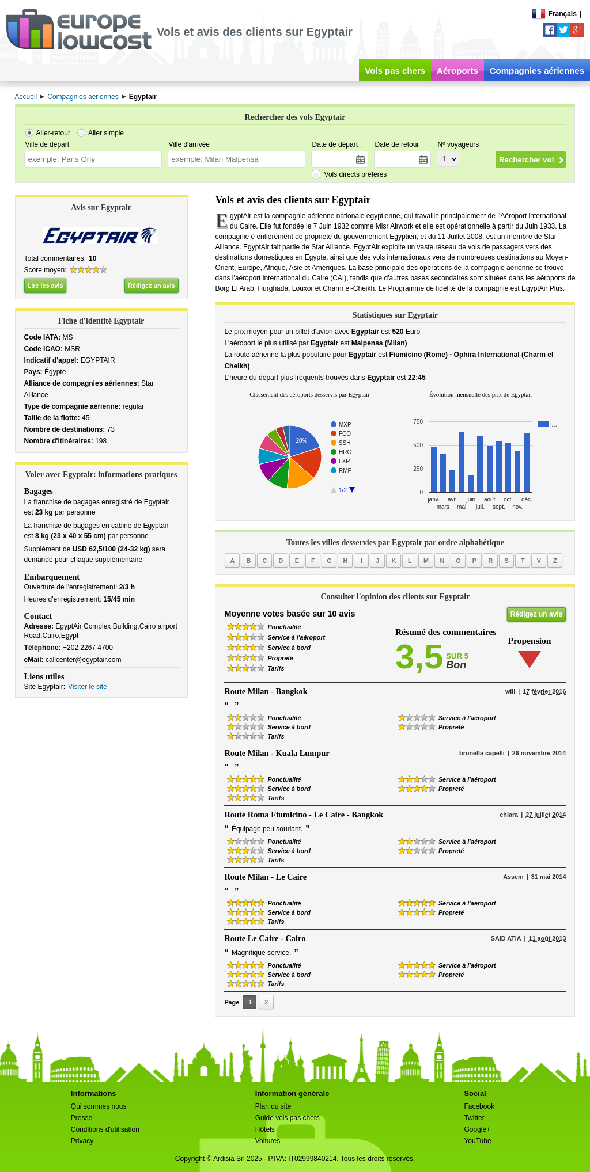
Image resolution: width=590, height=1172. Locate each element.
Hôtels (265, 1129)
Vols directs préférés (355, 174)
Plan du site (273, 1106)
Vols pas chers (395, 70)
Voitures (267, 1141)
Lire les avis (45, 285)
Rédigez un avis (151, 285)
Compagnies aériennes (537, 70)
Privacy (82, 1141)
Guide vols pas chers (287, 1118)
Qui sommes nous (99, 1106)
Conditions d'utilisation (105, 1129)
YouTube (477, 1141)
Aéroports (457, 70)
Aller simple (106, 133)
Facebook (479, 1106)
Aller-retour (53, 133)
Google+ (477, 1129)
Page (231, 1002)
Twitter (474, 1118)
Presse (81, 1118)
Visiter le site (87, 687)
